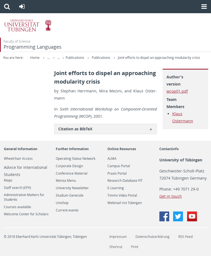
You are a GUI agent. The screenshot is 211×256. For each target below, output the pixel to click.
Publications (75, 57)
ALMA (111, 158)
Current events (67, 210)
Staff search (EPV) (17, 188)
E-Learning (115, 188)
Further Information (72, 149)
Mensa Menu (66, 180)
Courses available (17, 207)
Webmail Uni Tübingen (124, 203)
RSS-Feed (185, 236)
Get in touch (170, 196)
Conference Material (71, 173)
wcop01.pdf (177, 91)
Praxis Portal (117, 173)
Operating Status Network (75, 158)
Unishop (62, 203)
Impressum (118, 236)
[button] (7, 6)
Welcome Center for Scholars (26, 214)
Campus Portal (118, 166)
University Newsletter (72, 188)
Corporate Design (69, 166)
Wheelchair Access (18, 158)
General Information (20, 149)
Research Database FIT (125, 180)
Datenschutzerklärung (152, 236)
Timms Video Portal (122, 195)
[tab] (105, 129)
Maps (8, 180)
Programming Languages (33, 47)
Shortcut (115, 246)
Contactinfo (169, 149)
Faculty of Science (17, 41)
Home (35, 57)
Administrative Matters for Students (24, 197)
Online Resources (121, 149)
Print (134, 246)
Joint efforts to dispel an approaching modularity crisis (159, 57)
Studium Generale (70, 195)
